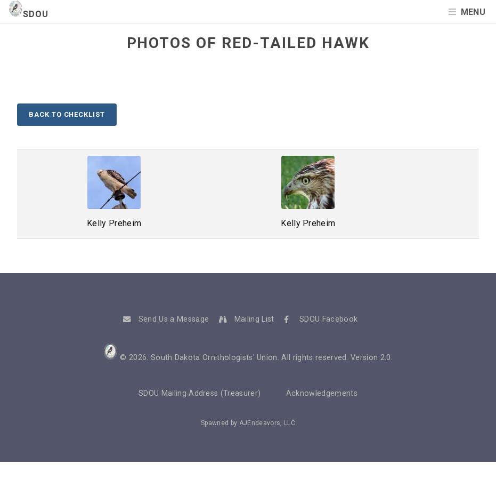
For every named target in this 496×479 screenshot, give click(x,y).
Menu (473, 12)
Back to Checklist (66, 114)
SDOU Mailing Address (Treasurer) (200, 393)
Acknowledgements (321, 393)
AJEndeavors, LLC (267, 423)
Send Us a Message (174, 319)
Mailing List (254, 319)
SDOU (28, 14)
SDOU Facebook (328, 319)
